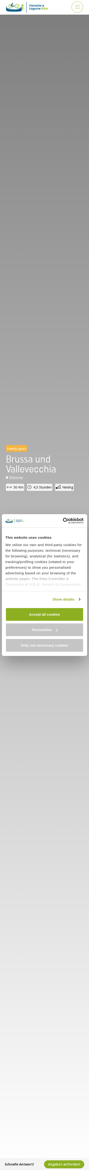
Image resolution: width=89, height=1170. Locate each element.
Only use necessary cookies (44, 645)
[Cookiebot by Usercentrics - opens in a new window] (63, 521)
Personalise (45, 630)
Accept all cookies (44, 614)
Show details (64, 599)
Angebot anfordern (64, 1164)
